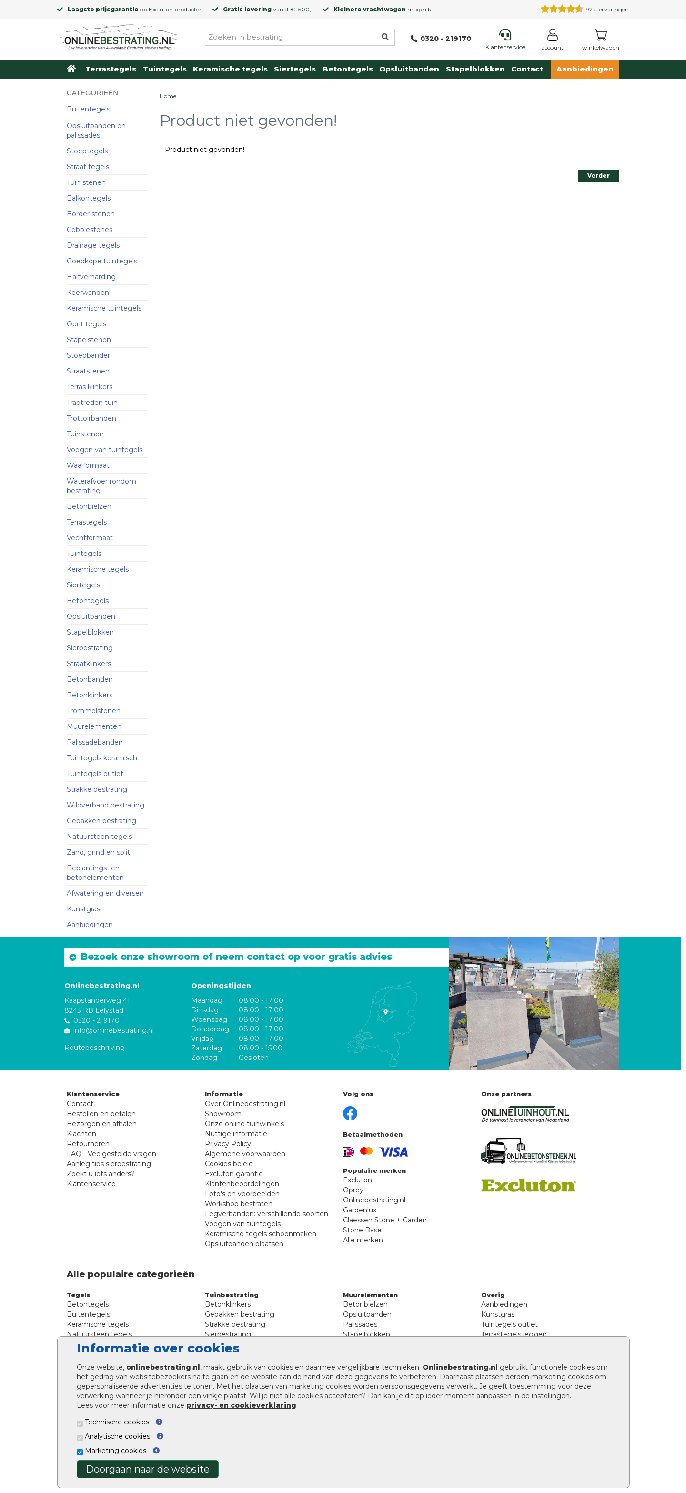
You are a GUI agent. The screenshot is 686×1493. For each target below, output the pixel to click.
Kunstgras (83, 909)
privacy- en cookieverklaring (241, 1405)
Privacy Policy (228, 1144)
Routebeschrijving (94, 1047)
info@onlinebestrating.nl (113, 1030)
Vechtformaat (90, 538)
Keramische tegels (230, 68)
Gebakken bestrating (101, 821)
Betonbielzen (89, 506)
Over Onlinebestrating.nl (245, 1104)
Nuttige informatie (236, 1134)
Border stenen (91, 214)
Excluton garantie (234, 1174)
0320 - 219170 (96, 1020)
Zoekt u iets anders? (101, 1174)
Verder (598, 175)
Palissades (360, 1324)
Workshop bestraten (238, 1204)
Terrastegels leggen (514, 1334)
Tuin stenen (86, 182)
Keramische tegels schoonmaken (260, 1234)
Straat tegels (88, 166)
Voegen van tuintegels (104, 449)
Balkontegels (89, 198)
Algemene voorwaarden (245, 1154)
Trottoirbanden (91, 418)
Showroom (223, 1114)
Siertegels (295, 68)
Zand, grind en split (98, 852)
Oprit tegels (86, 324)
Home (168, 96)
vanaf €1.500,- (268, 9)
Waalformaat (88, 465)
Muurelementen (94, 726)
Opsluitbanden (409, 68)
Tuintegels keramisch (102, 758)
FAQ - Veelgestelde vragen (111, 1154)
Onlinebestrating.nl (374, 1200)
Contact (527, 68)
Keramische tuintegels (104, 308)
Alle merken (363, 1240)
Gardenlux (359, 1210)
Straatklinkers (89, 663)
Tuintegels (165, 68)
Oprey (353, 1190)
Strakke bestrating (97, 789)
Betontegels (348, 68)
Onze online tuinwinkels (244, 1124)
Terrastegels (110, 68)
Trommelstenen (94, 710)
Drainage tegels (93, 245)
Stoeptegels (87, 151)
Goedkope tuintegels (102, 261)
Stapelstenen (89, 339)
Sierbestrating (90, 648)
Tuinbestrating (232, 1295)
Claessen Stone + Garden (385, 1220)
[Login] (552, 41)
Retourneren (88, 1144)
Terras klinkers (89, 387)
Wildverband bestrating (105, 805)
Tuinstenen (85, 434)
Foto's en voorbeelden (242, 1194)
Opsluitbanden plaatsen (244, 1244)
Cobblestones (89, 229)
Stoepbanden (89, 355)
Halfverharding (91, 276)
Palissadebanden (95, 742)
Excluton (161, 9)
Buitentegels (88, 109)
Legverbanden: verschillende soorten (266, 1214)
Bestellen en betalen (101, 1114)
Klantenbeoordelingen (242, 1184)
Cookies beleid (229, 1164)
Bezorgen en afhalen (102, 1124)
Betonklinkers (89, 695)
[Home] (119, 35)
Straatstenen (88, 371)
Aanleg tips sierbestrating (109, 1164)
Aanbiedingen (585, 68)
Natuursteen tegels (99, 836)
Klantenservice (91, 1184)
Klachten (81, 1134)
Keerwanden (88, 292)
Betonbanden (90, 679)
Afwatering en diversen (105, 893)
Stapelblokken (475, 68)
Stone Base (362, 1230)
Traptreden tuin (92, 402)
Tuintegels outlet (95, 773)
